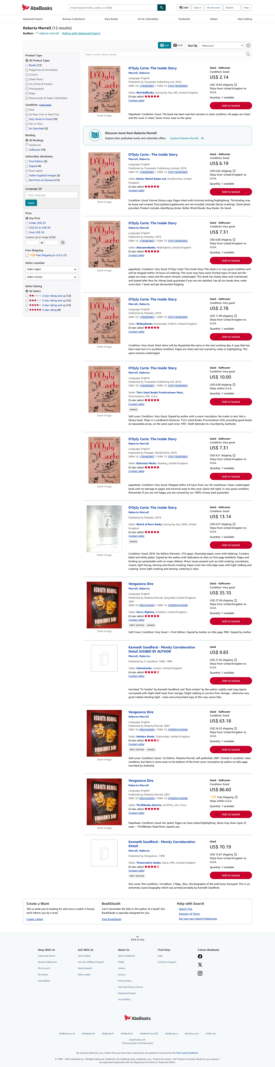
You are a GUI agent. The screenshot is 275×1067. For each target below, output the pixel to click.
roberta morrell (49, 33)
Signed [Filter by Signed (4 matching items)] (33, 166)
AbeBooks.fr (108, 1033)
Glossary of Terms (189, 913)
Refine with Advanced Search (81, 33)
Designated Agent (127, 993)
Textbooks (184, 18)
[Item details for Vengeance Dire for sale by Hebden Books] (104, 733)
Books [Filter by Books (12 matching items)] (33, 65)
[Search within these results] (167, 54)
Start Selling (245, 18)
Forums (121, 974)
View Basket (44, 980)
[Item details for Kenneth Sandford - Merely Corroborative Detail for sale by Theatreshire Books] (104, 853)
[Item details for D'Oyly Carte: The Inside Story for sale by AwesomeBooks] (104, 244)
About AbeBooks (126, 956)
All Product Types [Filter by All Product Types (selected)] (37, 60)
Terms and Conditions (187, 1052)
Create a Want (34, 919)
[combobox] (112, 7)
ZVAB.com (211, 1033)
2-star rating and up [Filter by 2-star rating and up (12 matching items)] (50, 295)
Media (121, 962)
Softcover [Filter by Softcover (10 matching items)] (35, 149)
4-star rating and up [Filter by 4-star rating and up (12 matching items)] (50, 305)
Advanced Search (33, 18)
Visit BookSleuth (111, 919)
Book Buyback (85, 968)
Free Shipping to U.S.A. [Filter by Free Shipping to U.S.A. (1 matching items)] (45, 255)
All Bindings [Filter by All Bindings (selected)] (34, 140)
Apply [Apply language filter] (31, 202)
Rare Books (111, 18)
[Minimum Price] (32, 242)
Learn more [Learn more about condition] (45, 104)
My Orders (43, 974)
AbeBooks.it (127, 1033)
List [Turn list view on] (164, 45)
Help (246, 7)
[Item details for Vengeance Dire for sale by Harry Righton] (104, 605)
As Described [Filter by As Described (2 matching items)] (36, 128)
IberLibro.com (192, 1033)
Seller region (34, 269)
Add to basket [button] (231, 106)
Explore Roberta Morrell (187, 138)
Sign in (198, 7)
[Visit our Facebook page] (200, 957)
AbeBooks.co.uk (67, 1033)
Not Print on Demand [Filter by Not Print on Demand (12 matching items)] (42, 180)
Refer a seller (84, 974)
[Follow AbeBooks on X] (200, 965)
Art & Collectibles (148, 18)
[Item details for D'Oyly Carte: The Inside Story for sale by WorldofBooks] (104, 89)
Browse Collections (74, 18)
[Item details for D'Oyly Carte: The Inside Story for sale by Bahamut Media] (104, 460)
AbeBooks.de (88, 1033)
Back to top (137, 939)
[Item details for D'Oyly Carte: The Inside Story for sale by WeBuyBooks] (104, 320)
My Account (213, 7)
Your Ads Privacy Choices (130, 987)
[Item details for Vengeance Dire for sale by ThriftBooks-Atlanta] (104, 802)
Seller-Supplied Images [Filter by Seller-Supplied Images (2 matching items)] (42, 175)
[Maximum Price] (52, 242)
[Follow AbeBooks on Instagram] (200, 974)
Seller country (34, 276)
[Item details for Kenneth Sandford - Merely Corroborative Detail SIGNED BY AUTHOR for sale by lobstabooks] (104, 658)
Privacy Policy (125, 980)
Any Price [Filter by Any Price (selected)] (33, 218)
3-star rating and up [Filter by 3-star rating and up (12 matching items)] (50, 300)
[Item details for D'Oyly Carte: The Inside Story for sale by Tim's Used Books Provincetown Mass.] (104, 389)
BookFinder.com (137, 1041)
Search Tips (185, 909)
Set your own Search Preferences (198, 918)
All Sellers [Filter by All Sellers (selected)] (35, 291)
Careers (121, 968)
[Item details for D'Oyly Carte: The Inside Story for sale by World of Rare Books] (104, 529)
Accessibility (124, 999)
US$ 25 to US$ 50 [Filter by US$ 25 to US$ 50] (38, 227)
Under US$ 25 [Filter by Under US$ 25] (35, 222)
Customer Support (167, 962)
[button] (248, 54)
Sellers (214, 18)
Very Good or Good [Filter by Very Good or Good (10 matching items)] (41, 119)
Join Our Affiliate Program (91, 962)
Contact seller (136, 100)
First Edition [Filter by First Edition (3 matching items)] (36, 161)
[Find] (161, 7)
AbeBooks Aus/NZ (149, 1033)
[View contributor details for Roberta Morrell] (139, 72)
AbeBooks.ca (171, 1033)
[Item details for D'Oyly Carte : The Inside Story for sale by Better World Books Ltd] (104, 175)
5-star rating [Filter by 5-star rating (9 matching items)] (44, 310)
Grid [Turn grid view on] (178, 45)
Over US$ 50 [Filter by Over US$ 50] (35, 232)
